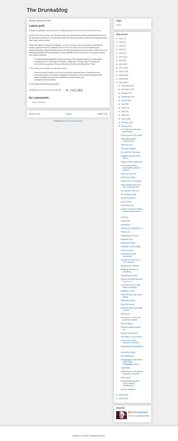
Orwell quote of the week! (131, 135)
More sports (126, 377)
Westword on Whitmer (130, 266)
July (123, 104)
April (123, 115)
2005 (121, 398)
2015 (121, 53)
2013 (121, 60)
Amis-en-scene (127, 250)
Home (69, 114)
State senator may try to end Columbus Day (131, 186)
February (125, 122)
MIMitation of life (128, 291)
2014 (121, 57)
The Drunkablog (47, 10)
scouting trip (58, 72)
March (124, 119)
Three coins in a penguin (131, 181)
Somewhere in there (129, 275)
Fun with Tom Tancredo (130, 152)
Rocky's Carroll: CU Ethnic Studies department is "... (132, 211)
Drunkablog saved (128, 194)
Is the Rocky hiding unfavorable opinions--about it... (131, 167)
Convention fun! (127, 205)
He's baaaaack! (127, 356)
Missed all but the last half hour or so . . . (131, 280)
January (124, 126)
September (126, 97)
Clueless (124, 217)
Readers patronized (129, 333)
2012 (121, 64)
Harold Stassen (82, 48)
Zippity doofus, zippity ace (131, 162)
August (124, 100)
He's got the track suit (130, 191)
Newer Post (34, 114)
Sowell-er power (127, 304)
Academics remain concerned (128, 255)
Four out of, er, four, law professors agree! (131, 318)
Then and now (127, 145)
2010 (121, 71)
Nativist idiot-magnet (37, 35)
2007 (121, 82)
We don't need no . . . (130, 198)
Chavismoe (125, 225)
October (124, 93)
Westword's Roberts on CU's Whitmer (130, 261)
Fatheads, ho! (126, 239)
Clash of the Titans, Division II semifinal (130, 341)
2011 (121, 68)
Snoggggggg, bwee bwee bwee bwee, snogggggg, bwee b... (131, 362)
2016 (121, 49)
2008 (121, 79)
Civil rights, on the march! (131, 337)
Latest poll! (125, 221)
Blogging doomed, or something (129, 270)
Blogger (102, 436)
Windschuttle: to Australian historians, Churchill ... (132, 372)
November (125, 89)
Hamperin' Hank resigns (131, 246)
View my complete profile (138, 416)
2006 (121, 395)
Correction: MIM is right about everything (130, 286)
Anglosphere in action (130, 236)
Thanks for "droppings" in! (131, 228)
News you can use (128, 174)
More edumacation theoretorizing (128, 140)
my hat (64, 45)
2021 (121, 38)
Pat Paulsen (67, 48)
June (123, 108)
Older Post (103, 114)
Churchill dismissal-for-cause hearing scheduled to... (130, 383)
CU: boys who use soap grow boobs (131, 130)
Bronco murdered (128, 389)
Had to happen (127, 323)
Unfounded (125, 368)
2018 (121, 46)
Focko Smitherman (139, 412)
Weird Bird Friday (128, 177)
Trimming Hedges (128, 148)
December (125, 86)
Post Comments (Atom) (73, 121)
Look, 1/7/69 (126, 202)
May (123, 111)
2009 (121, 75)
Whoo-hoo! (125, 232)
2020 (121, 42)
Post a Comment (38, 102)
